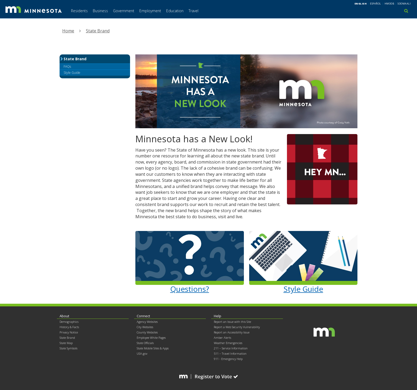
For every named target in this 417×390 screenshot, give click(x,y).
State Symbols (68, 348)
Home (68, 31)
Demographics (69, 322)
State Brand (98, 31)
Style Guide (303, 289)
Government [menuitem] (123, 10)
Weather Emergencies (228, 343)
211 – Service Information (231, 348)
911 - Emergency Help (228, 359)
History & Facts (69, 327)
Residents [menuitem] (79, 10)
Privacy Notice (69, 332)
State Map (66, 343)
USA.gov (142, 353)
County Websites (147, 332)
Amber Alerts (222, 338)
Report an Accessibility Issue (231, 332)
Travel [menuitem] (193, 10)
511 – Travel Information (230, 353)
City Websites (145, 327)
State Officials (145, 343)
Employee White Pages (151, 338)
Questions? (189, 289)
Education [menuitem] (175, 10)
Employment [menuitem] (150, 10)
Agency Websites (147, 322)
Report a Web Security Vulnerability (237, 327)
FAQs (67, 66)
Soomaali (404, 3)
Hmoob (389, 3)
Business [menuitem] (100, 10)
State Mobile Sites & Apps (153, 348)
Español (375, 3)
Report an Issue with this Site (232, 322)
